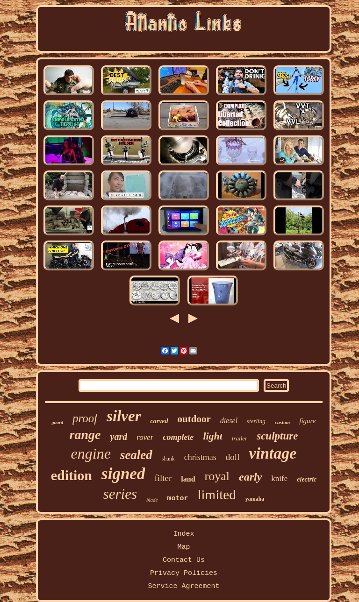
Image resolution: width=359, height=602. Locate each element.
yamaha (255, 499)
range (85, 434)
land (188, 479)
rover (144, 437)
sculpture (277, 436)
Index (183, 534)
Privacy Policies (183, 573)
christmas (200, 457)
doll (233, 457)
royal (217, 476)
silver (124, 416)
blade (152, 500)
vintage (272, 453)
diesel (228, 421)
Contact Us (184, 560)
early (250, 477)
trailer (239, 438)
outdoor (194, 419)
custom (282, 422)
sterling (256, 421)
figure (307, 421)
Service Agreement (183, 586)
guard (57, 422)
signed (123, 474)
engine (91, 453)
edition (71, 475)
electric (306, 479)
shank (168, 458)
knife (279, 478)
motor (177, 499)
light (213, 436)
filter (163, 478)
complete (178, 437)
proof (84, 418)
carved (159, 421)
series (120, 494)
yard (119, 437)
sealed (136, 455)
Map (183, 547)
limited (216, 494)
